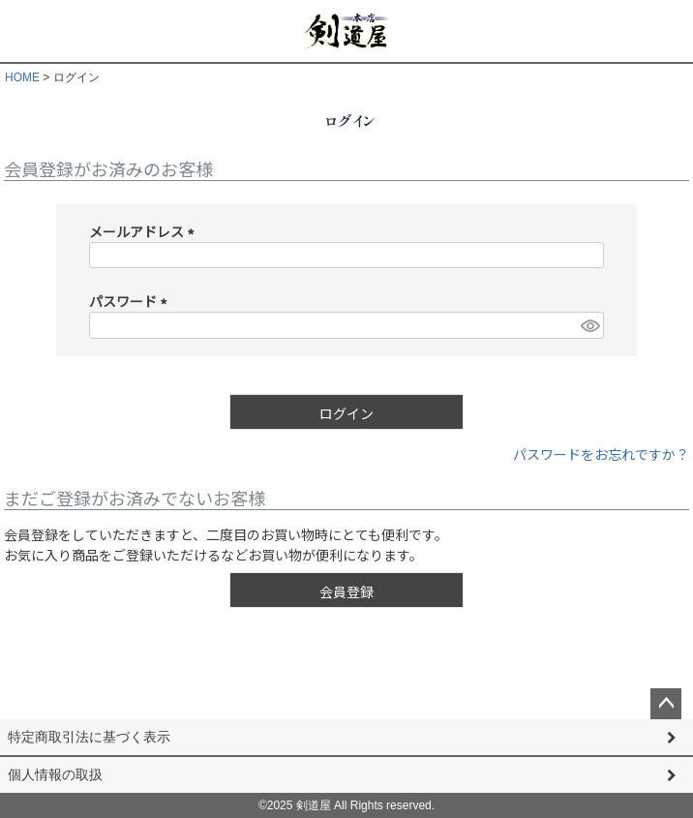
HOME (22, 77)
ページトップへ (665, 703)
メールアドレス (144, 231)
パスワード (131, 301)
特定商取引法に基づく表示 (89, 736)
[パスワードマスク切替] (589, 325)
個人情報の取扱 (55, 774)
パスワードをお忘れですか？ (601, 454)
